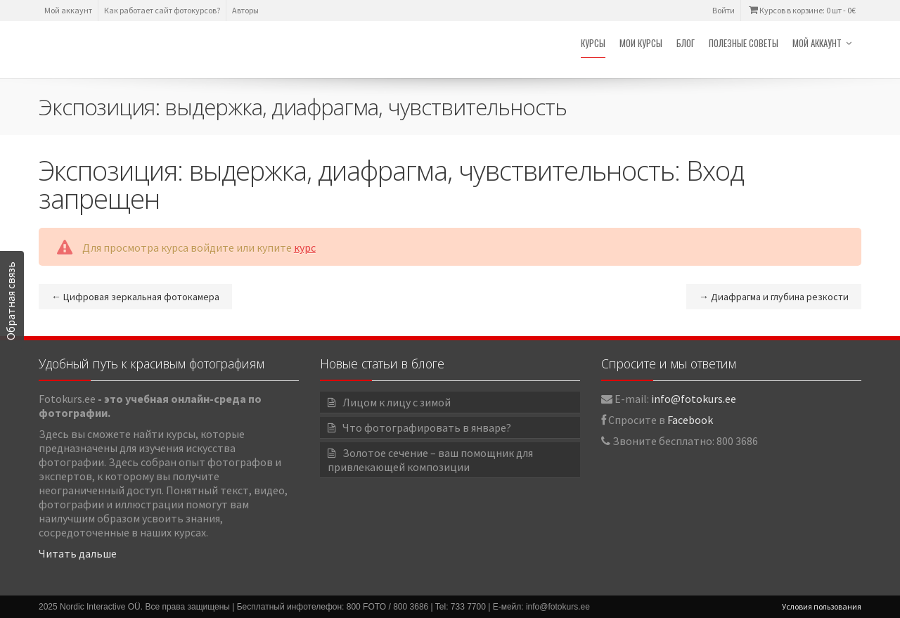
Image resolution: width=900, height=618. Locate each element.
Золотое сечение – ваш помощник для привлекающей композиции (430, 460)
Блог (685, 43)
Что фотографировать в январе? (426, 427)
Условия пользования (821, 606)
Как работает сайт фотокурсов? (162, 10)
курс (305, 247)
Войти (723, 10)
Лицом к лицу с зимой (396, 402)
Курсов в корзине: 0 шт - (801, 10)
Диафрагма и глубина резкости (774, 296)
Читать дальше (78, 553)
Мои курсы (640, 43)
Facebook (690, 420)
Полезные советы (743, 43)
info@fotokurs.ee (693, 399)
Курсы (593, 43)
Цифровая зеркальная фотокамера (135, 296)
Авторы (245, 10)
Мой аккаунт (68, 10)
